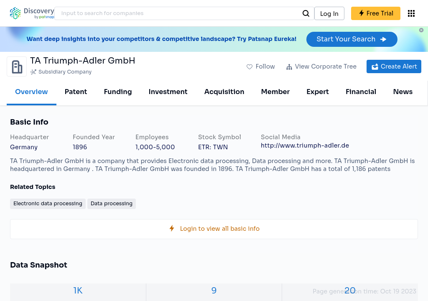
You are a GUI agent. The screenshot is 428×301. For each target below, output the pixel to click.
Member (275, 91)
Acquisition (224, 91)
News (403, 91)
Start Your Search (351, 39)
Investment (168, 91)
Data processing (111, 203)
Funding (118, 91)
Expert (317, 91)
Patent (76, 91)
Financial (361, 91)
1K (77, 291)
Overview (31, 91)
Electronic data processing (47, 203)
